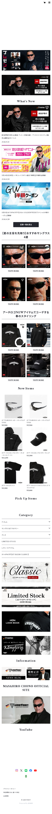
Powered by (26, 803)
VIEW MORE (13, 271)
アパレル (4, 522)
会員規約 (6, 796)
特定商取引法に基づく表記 (11, 792)
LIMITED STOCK (9, 541)
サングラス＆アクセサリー (10, 529)
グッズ (4, 535)
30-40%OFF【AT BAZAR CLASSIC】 (15, 554)
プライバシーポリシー (9, 789)
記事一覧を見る (26, 225)
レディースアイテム (8, 548)
